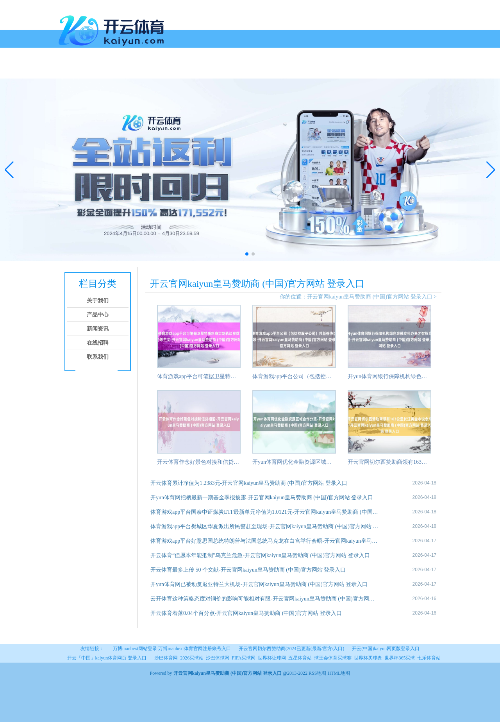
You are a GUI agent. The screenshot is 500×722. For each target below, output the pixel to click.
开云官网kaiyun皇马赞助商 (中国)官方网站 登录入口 (369, 297)
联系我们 (209, 69)
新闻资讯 (150, 69)
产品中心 (120, 69)
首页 (67, 69)
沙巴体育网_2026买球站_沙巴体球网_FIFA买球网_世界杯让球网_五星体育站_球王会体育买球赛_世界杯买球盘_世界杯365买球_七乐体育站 (297, 658)
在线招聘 (179, 69)
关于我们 (90, 69)
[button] (491, 169)
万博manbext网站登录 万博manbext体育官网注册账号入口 (172, 648)
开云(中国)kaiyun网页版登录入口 (386, 648)
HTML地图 (338, 673)
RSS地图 (317, 673)
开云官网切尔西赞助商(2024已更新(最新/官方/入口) (292, 648)
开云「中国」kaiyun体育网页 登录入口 (107, 658)
